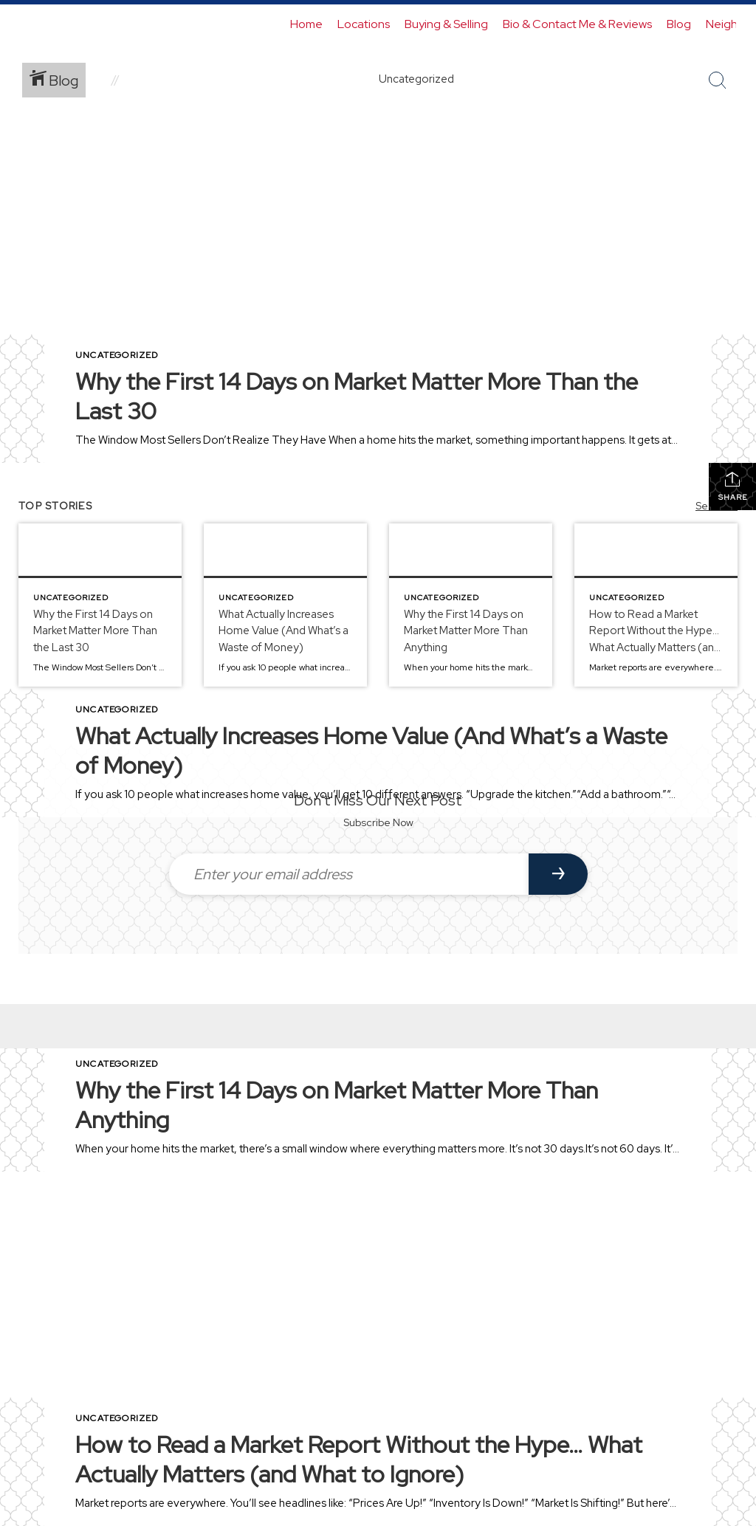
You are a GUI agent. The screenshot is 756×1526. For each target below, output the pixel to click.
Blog (679, 24)
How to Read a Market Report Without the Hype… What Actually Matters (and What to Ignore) (358, 1459)
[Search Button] (718, 80)
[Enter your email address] (349, 874)
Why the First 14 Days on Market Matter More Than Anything (336, 1104)
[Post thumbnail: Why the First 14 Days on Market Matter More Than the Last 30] (100, 605)
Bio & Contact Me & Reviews (577, 24)
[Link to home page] (27, 24)
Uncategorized (117, 355)
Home (306, 24)
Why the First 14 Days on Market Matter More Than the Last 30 (356, 396)
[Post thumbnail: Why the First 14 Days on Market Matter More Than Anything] (470, 605)
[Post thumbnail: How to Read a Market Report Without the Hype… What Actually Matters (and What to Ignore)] (656, 605)
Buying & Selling (446, 24)
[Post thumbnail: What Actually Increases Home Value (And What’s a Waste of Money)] (285, 605)
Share (732, 486)
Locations (363, 24)
